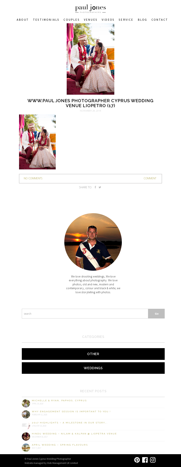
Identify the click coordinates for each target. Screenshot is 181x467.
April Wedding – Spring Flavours (60, 445)
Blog (142, 19)
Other (93, 354)
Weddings (93, 368)
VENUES (90, 19)
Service (126, 19)
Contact (160, 19)
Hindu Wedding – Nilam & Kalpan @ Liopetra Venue (74, 433)
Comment (150, 178)
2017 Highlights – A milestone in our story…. (70, 422)
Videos (108, 19)
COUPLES (72, 19)
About (23, 19)
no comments (33, 178)
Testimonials (46, 19)
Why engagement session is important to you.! (71, 411)
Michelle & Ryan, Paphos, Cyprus (59, 400)
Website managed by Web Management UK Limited (51, 463)
